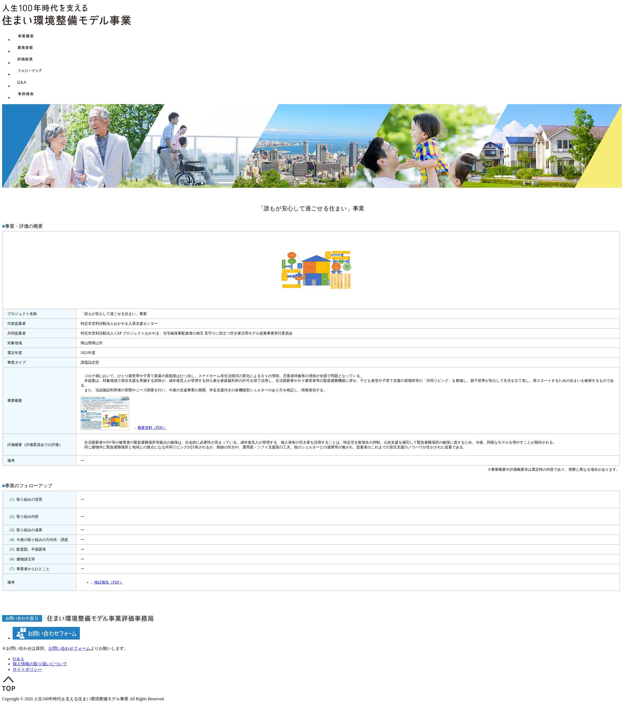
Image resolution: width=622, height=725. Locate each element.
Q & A (18, 659)
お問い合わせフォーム (69, 648)
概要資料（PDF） (152, 428)
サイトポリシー (27, 669)
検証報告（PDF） (108, 582)
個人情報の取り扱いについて (40, 664)
